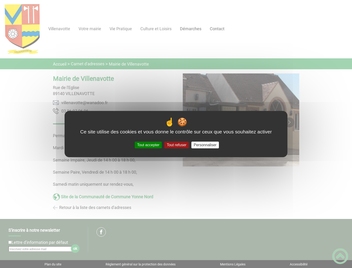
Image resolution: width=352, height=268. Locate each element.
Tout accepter (148, 145)
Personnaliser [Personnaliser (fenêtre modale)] (205, 145)
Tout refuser (176, 145)
